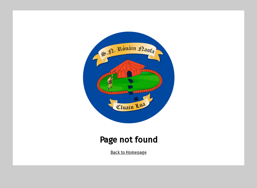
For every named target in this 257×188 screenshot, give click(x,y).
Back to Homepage (128, 152)
